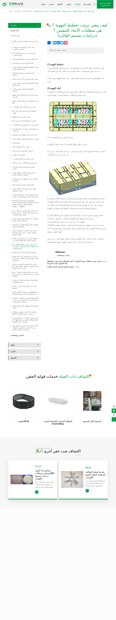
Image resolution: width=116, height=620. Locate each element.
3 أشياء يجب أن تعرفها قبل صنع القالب (25, 125)
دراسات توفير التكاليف (84, 524)
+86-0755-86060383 (74, 588)
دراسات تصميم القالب (83, 532)
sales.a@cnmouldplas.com (43, 588)
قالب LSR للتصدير (32, 528)
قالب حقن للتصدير (32, 524)
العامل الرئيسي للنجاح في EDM (23, 63)
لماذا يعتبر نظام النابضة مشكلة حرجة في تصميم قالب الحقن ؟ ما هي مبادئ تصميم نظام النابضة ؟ (25, 213)
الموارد (68, 4)
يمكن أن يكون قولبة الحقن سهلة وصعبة (25, 139)
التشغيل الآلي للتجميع (92, 421)
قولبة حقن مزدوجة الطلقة (21, 117)
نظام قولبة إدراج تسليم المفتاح (36, 555)
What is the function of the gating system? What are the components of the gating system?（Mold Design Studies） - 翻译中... (25, 203)
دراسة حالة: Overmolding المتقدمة (24, 121)
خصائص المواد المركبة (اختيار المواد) (24, 252)
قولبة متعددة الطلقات (15, 524)
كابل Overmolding (14, 543)
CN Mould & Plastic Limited (28, 617)
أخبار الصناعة (26, 11)
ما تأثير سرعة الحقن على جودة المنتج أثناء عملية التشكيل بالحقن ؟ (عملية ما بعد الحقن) (25, 258)
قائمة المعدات (81, 536)
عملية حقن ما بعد (32, 547)
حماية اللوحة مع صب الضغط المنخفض (25, 59)
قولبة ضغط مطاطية (15, 558)
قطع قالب (29, 536)
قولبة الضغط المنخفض (16, 539)
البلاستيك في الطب (18, 155)
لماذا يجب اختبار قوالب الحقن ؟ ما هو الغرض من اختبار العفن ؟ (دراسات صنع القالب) (25, 274)
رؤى (77, 539)
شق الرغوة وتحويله (32, 539)
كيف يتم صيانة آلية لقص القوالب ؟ (23, 107)
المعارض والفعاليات (17, 335)
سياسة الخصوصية (88, 617)
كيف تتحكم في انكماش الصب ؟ (23, 159)
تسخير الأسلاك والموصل (58, 536)
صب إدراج (11, 528)
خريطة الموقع (99, 617)
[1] (52, 42)
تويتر (13, 585)
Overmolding (12, 532)
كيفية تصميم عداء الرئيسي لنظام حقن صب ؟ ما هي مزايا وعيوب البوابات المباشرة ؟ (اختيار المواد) (25, 328)
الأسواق (59, 4)
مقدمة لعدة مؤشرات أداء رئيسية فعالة (25, 79)
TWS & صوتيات (55, 547)
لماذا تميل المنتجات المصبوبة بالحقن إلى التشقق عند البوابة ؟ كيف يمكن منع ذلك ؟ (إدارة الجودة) (25, 266)
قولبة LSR (11, 536)
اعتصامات (13, 607)
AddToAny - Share (63, 255)
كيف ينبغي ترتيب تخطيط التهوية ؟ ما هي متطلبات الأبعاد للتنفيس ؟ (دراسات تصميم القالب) (63, 11)
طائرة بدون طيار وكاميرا (58, 524)
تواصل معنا (87, 4)
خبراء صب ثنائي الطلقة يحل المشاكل (24, 135)
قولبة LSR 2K (23, 421)
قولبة (43, 4)
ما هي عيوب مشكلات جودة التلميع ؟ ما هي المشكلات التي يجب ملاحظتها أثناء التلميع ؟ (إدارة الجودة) (25, 320)
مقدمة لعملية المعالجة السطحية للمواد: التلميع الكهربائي (95, 475)
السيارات (53, 539)
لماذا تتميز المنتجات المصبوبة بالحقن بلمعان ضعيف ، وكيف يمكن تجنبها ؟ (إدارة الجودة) (24, 232)
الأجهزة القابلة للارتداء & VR (59, 551)
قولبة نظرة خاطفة (14, 551)
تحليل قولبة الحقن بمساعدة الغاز (23, 185)
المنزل (10, 11)
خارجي (52, 528)
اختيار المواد (80, 528)
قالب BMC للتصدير (32, 532)
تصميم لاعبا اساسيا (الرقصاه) (36, 562)
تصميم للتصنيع (31, 558)
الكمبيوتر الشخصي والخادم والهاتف (62, 555)
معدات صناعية (55, 543)
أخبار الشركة (14, 30)
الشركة (77, 4)
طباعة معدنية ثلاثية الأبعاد (35, 570)
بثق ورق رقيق (31, 543)
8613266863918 (101, 588)
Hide (64, 50)
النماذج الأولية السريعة (33, 566)
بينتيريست (13, 598)
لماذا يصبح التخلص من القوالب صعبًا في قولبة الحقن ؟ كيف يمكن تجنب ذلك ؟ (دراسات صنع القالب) (25, 300)
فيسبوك (13, 589)
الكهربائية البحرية (55, 532)
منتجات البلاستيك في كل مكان (22, 151)
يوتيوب (13, 603)
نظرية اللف (16, 143)
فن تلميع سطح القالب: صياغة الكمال (24, 163)
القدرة (51, 4)
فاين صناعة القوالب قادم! (21, 147)
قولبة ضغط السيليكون (15, 555)
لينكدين (13, 594)
